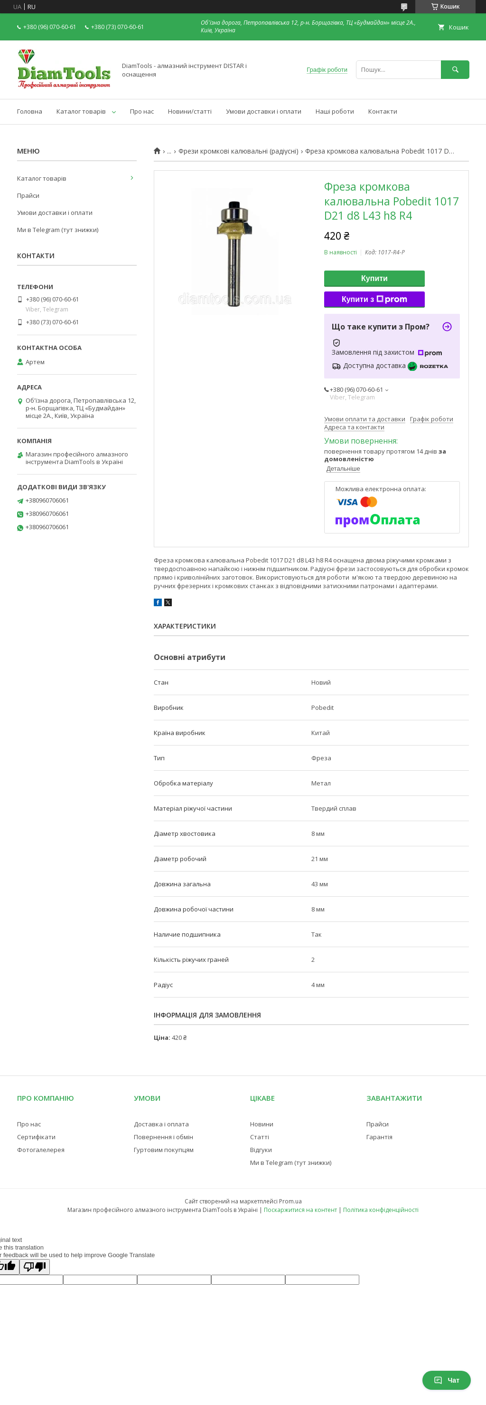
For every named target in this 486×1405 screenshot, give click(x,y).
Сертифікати (36, 1137)
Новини (261, 1124)
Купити (374, 278)
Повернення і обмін (163, 1137)
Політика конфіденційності (381, 1210)
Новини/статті (190, 111)
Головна (29, 111)
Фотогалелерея (41, 1149)
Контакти (382, 111)
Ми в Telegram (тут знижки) (57, 229)
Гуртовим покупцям (164, 1149)
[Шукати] (455, 69)
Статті (259, 1137)
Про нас (142, 111)
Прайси (28, 195)
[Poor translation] (34, 1267)
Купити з (374, 299)
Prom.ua (290, 1201)
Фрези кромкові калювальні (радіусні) (238, 151)
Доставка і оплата (161, 1124)
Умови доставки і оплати (263, 111)
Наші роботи (335, 111)
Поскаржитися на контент (300, 1210)
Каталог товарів (81, 111)
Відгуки (261, 1149)
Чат (446, 1380)
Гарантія (379, 1137)
